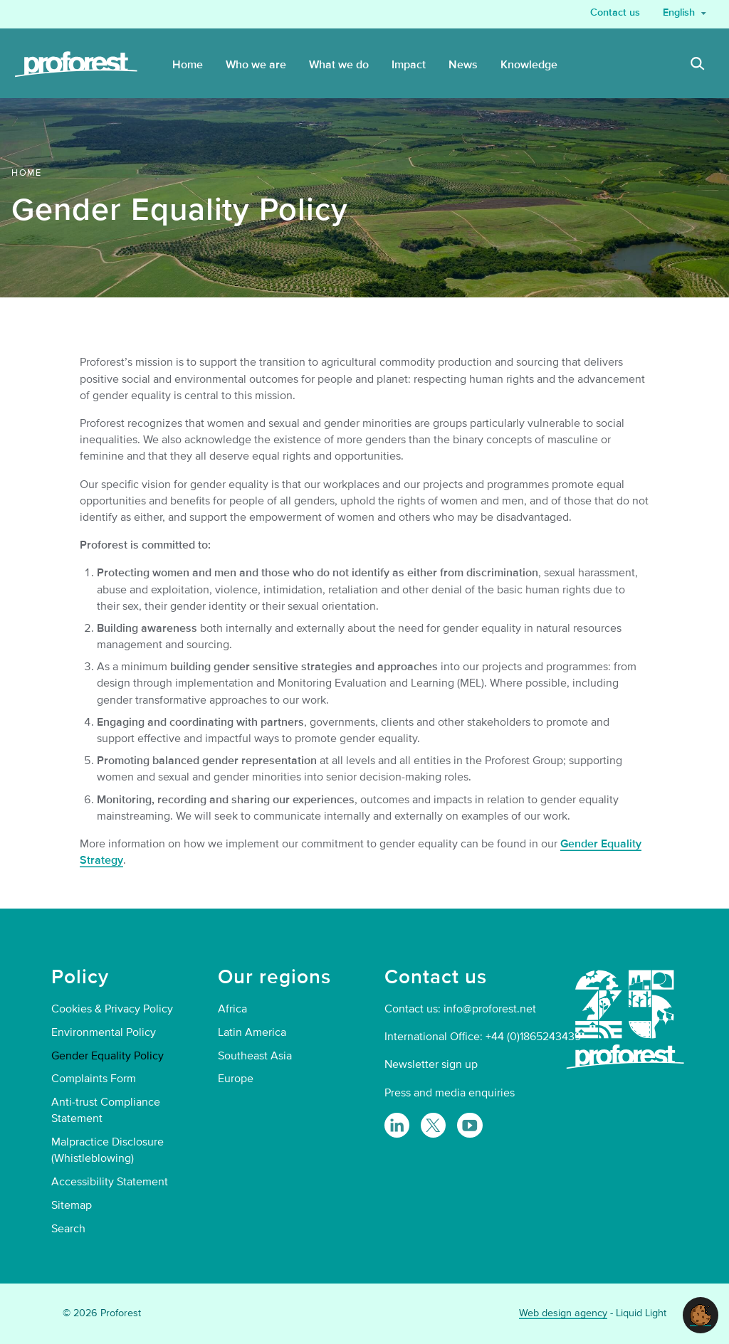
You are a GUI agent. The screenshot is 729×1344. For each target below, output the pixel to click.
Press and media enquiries (449, 1093)
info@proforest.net (490, 1009)
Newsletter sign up (431, 1064)
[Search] (697, 65)
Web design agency (563, 1313)
